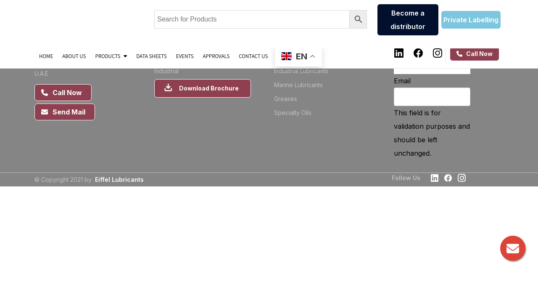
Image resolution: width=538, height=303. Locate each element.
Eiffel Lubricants (119, 179)
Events (185, 56)
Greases (285, 98)
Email (402, 81)
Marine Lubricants (298, 84)
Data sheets (151, 56)
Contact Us (253, 56)
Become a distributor (407, 20)
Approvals (216, 56)
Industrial (166, 70)
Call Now (474, 53)
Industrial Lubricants (301, 70)
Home (46, 56)
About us (74, 56)
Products (111, 56)
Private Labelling (470, 20)
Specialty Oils (292, 112)
